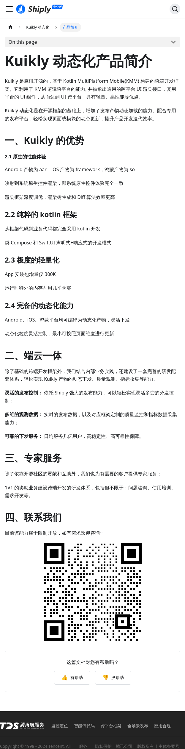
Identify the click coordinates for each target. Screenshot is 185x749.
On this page (23, 42)
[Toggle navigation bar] (9, 8)
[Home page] (10, 27)
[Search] (175, 9)
